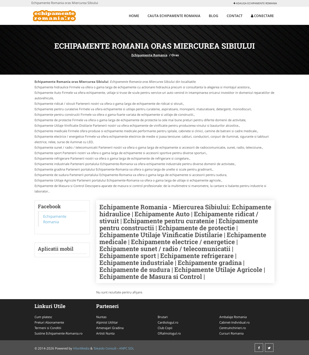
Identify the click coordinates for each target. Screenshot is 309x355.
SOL (131, 348)
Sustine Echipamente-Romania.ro (59, 333)
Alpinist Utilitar (107, 322)
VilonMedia (81, 348)
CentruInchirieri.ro (232, 328)
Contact (234, 15)
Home (134, 15)
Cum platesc (43, 317)
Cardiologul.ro (168, 322)
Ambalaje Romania (233, 317)
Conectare (262, 15)
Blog (213, 15)
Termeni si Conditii (48, 328)
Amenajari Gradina (110, 328)
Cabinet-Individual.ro (234, 322)
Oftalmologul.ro (169, 333)
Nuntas (101, 317)
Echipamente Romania (149, 55)
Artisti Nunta (105, 333)
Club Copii (165, 328)
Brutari (163, 317)
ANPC (123, 348)
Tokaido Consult (104, 348)
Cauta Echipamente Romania (174, 15)
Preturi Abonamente (49, 322)
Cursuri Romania (231, 333)
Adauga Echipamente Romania (255, 3)
